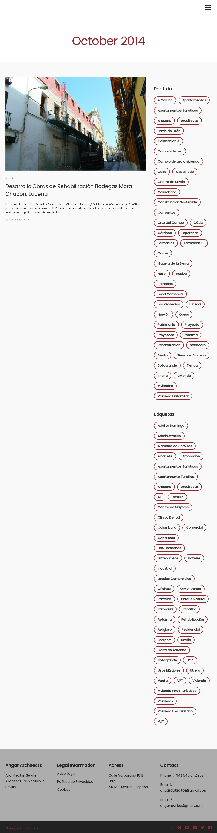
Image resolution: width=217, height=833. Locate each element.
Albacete (165, 456)
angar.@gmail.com (181, 805)
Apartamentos (194, 100)
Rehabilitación (169, 345)
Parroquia (165, 609)
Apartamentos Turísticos (178, 110)
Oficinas (164, 588)
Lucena (195, 304)
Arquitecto (189, 120)
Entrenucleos (168, 558)
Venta (163, 680)
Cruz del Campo (171, 222)
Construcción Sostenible (177, 202)
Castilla (177, 497)
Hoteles (194, 558)
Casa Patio (185, 171)
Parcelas (164, 599)
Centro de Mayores (173, 507)
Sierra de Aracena (191, 355)
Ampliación (191, 456)
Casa (162, 171)
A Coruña (165, 100)
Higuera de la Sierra (173, 263)
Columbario (167, 192)
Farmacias (166, 243)
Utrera (195, 670)
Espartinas (190, 233)
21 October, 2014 (17, 220)
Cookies (63, 789)
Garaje (163, 253)
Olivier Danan (190, 588)
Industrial (165, 568)
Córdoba (165, 233)
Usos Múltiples (169, 670)
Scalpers (164, 640)
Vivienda (184, 375)
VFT (180, 680)
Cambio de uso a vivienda (178, 161)
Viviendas (165, 386)
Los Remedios (169, 304)
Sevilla (163, 355)
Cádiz (198, 222)
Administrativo (169, 436)
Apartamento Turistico (176, 476)
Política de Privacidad (75, 781)
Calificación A (168, 141)
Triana (163, 375)
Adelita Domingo (171, 425)
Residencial (191, 629)
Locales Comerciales (174, 578)
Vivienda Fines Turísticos (177, 690)
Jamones (165, 284)
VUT (161, 721)
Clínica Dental (169, 517)
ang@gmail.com (183, 790)
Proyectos (166, 335)
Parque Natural (193, 599)
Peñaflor (189, 609)
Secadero (198, 345)
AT (160, 497)
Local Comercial (170, 294)
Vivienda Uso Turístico (175, 711)
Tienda (192, 365)
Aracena (164, 120)
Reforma (191, 335)
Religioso (165, 629)
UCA (190, 660)
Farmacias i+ (194, 243)
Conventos (166, 212)
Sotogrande (167, 365)
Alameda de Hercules (175, 446)
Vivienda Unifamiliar (173, 396)
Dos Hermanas (169, 548)
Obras (184, 314)
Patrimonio (166, 324)
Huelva (181, 273)
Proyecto (192, 324)
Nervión (163, 314)
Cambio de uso (170, 151)
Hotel (162, 273)
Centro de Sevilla (171, 182)
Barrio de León (169, 131)
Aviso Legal (66, 773)
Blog (10, 178)
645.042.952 (193, 775)
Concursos (166, 538)
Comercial (194, 527)
